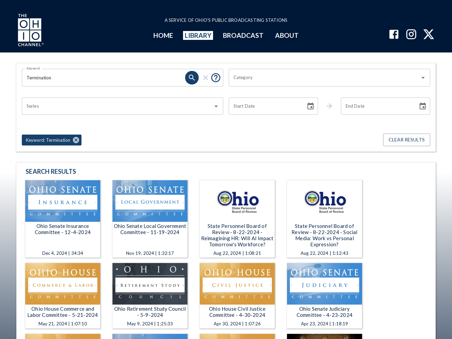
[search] (192, 77)
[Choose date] (310, 106)
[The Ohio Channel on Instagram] (411, 35)
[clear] (205, 77)
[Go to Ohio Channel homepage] (30, 31)
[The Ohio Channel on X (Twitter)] (429, 35)
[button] (51, 140)
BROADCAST (243, 35)
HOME (163, 35)
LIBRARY (198, 35)
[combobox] (324, 77)
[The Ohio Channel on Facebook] (394, 35)
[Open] (423, 77)
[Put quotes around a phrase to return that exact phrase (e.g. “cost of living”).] (215, 77)
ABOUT (287, 35)
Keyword (33, 68)
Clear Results (406, 140)
